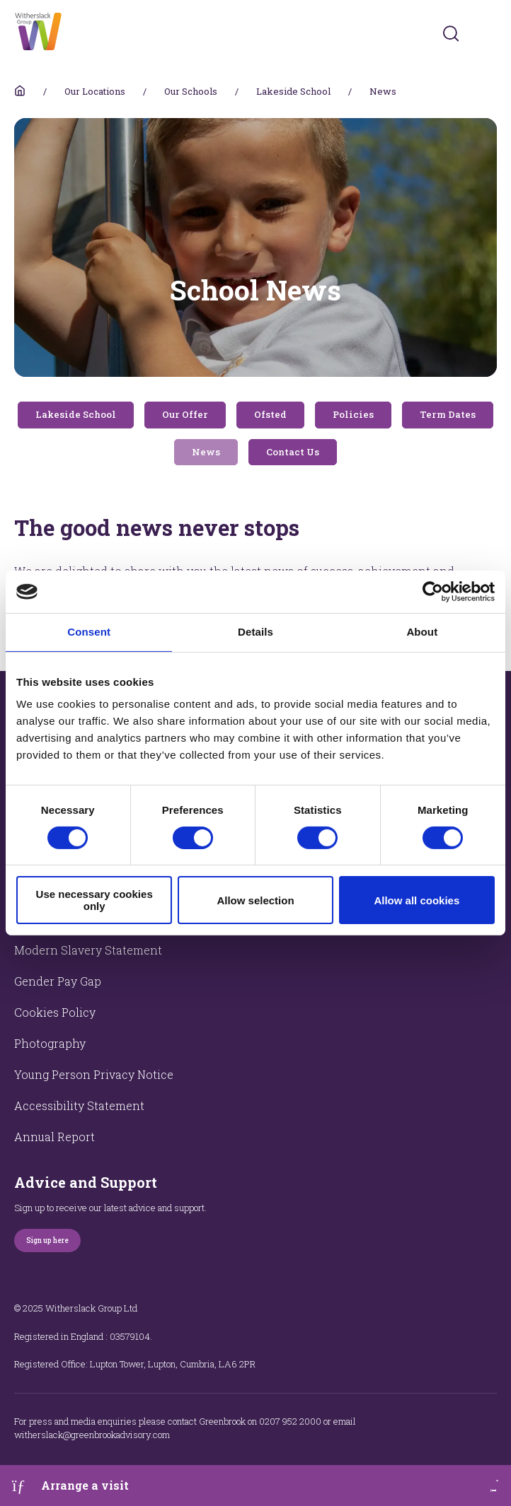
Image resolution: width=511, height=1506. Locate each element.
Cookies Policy (55, 1012)
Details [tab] (255, 632)
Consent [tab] (88, 632)
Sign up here (47, 1240)
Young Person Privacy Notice (93, 1074)
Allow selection (255, 900)
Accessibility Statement (79, 1105)
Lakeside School (293, 91)
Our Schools (190, 91)
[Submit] (451, 33)
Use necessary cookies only (94, 900)
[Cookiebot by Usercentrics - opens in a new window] (433, 591)
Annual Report (54, 1136)
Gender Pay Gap (57, 981)
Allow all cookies (416, 900)
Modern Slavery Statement (88, 949)
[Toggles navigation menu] (487, 33)
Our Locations (94, 91)
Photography (50, 1043)
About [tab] (421, 632)
